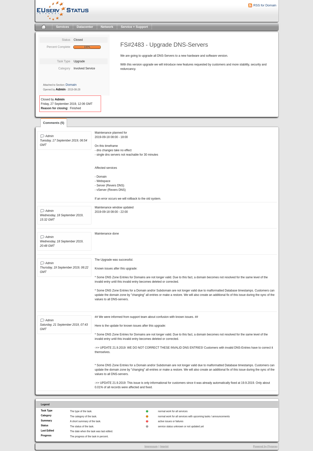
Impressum (151, 446)
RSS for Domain (264, 5)
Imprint (164, 446)
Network (107, 27)
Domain (71, 84)
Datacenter (85, 27)
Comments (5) (53, 123)
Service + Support (134, 27)
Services (62, 27)
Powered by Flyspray (265, 446)
